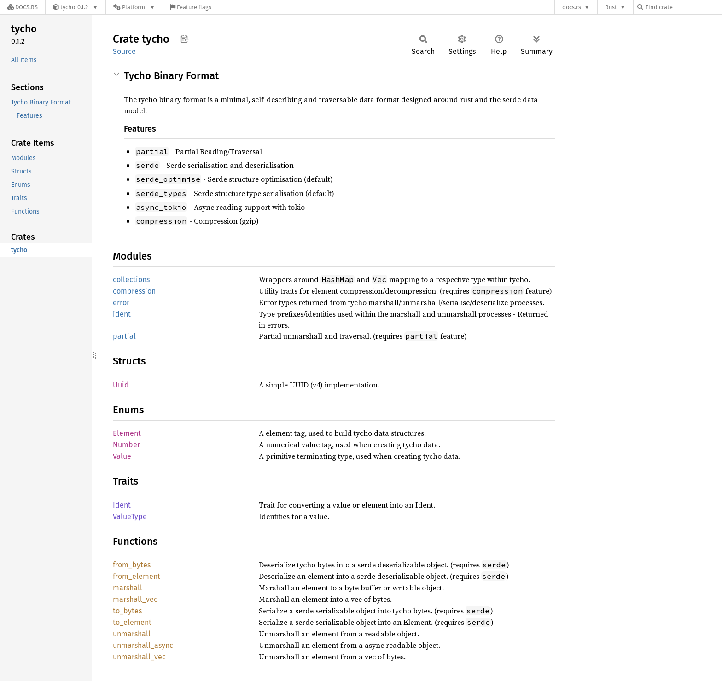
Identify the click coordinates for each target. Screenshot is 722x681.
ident (122, 314)
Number (126, 444)
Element (127, 433)
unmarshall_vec (139, 656)
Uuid (121, 385)
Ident (122, 505)
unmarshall (132, 633)
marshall (127, 587)
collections (131, 279)
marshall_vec (135, 599)
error (121, 302)
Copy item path (184, 38)
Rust (611, 7)
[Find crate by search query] (683, 7)
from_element (136, 576)
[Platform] (134, 7)
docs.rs (571, 7)
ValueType (130, 516)
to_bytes (127, 610)
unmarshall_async (143, 645)
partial (124, 336)
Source (124, 51)
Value (122, 456)
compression (134, 291)
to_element (132, 622)
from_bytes (132, 564)
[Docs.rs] (22, 7)
